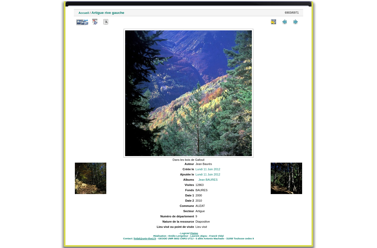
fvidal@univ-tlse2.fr (145, 238)
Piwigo (194, 233)
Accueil (84, 12)
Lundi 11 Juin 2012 (208, 169)
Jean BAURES (208, 179)
